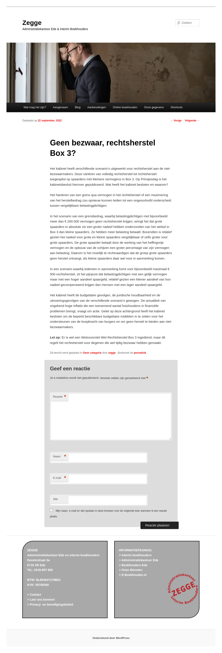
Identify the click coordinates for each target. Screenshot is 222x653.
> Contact (34, 594)
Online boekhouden (125, 107)
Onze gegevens (154, 107)
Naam (59, 456)
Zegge (31, 22)
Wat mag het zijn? (34, 107)
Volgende (192, 120)
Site (55, 499)
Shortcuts (177, 107)
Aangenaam (60, 107)
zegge (112, 352)
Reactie (59, 397)
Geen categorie (92, 352)
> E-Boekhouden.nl (133, 575)
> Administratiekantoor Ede (138, 560)
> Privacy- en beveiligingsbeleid (50, 604)
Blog (77, 107)
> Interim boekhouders (135, 555)
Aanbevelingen (96, 107)
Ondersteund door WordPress (110, 638)
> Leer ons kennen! (41, 599)
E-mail (59, 478)
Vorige (176, 120)
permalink (140, 352)
